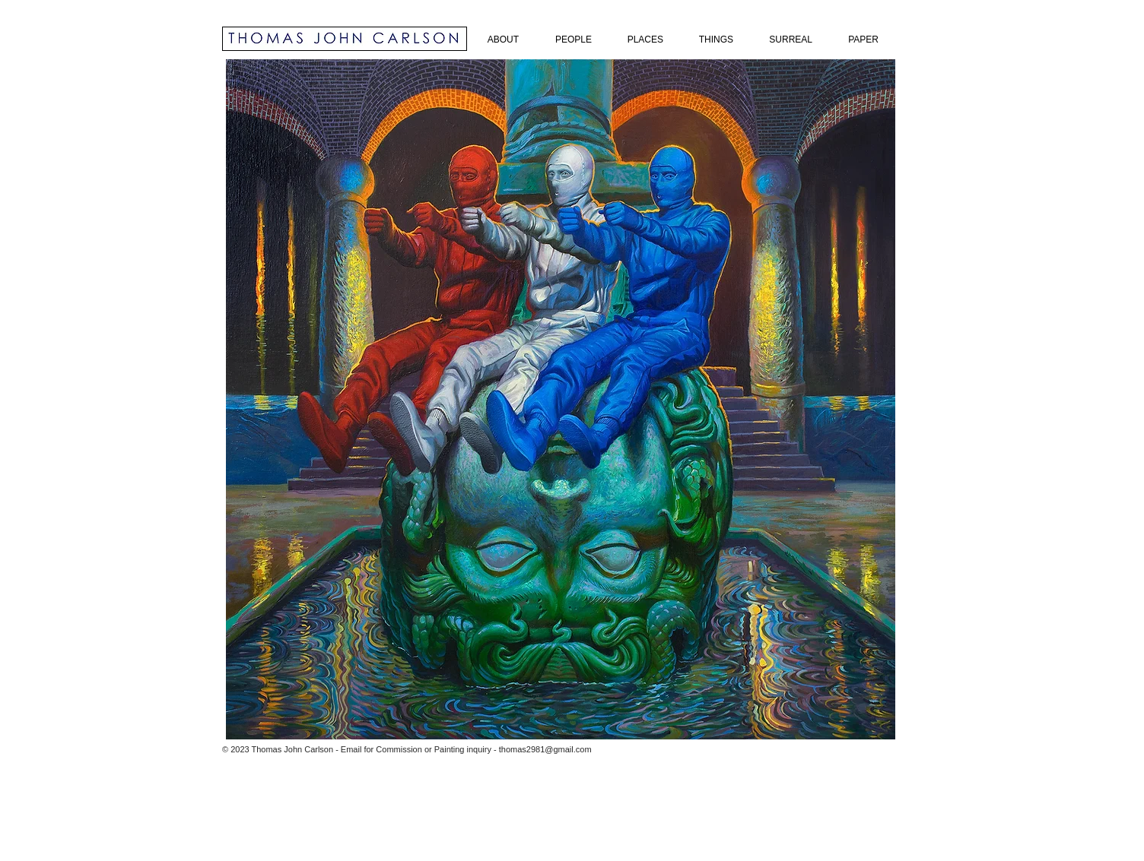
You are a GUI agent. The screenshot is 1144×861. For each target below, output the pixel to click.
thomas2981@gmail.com (545, 749)
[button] (560, 399)
